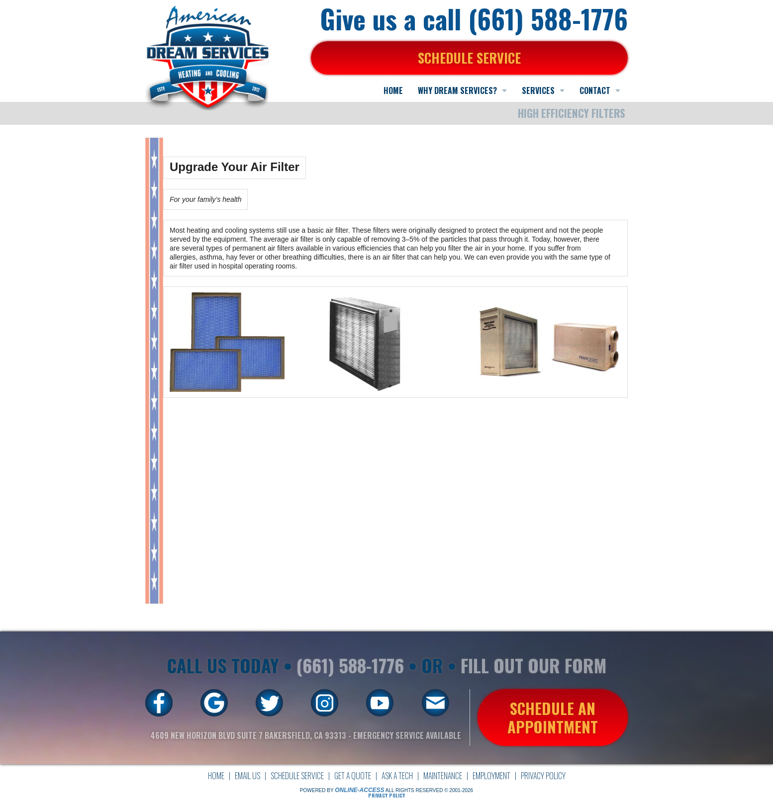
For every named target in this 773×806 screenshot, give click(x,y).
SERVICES (538, 90)
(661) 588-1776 (350, 665)
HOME (393, 90)
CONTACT (595, 90)
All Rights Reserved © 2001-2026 (429, 790)
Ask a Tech (397, 776)
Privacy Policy (543, 776)
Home (216, 776)
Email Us (247, 776)
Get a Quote (352, 776)
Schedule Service (297, 776)
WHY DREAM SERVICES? (457, 90)
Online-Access (359, 790)
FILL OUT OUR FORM (533, 665)
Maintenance (442, 776)
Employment (491, 776)
